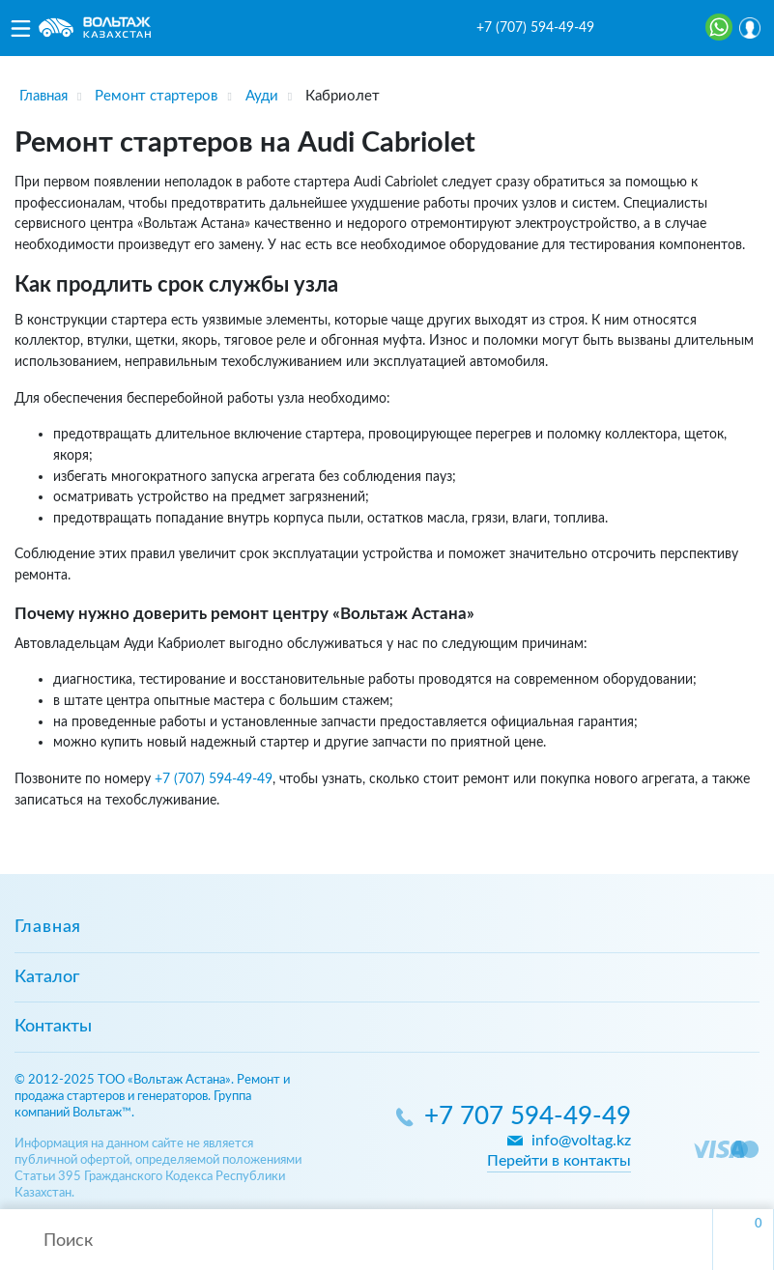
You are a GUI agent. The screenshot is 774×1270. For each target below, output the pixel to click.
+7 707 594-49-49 (527, 1117)
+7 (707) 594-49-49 (535, 28)
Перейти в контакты (559, 1161)
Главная (47, 927)
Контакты (53, 1026)
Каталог (46, 977)
